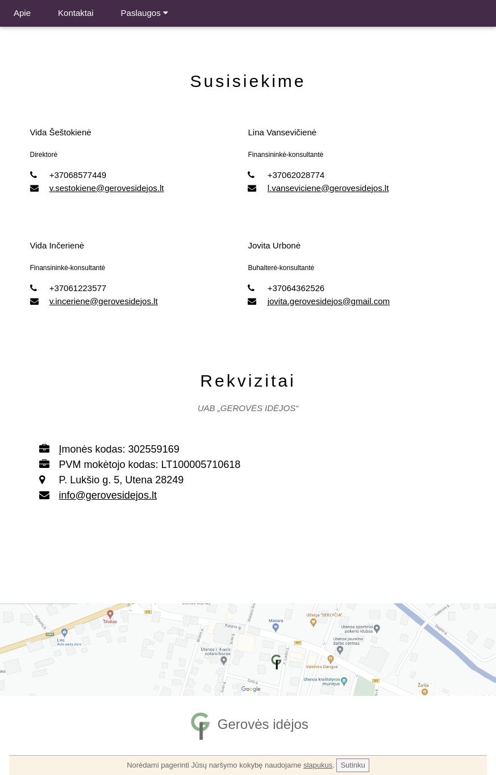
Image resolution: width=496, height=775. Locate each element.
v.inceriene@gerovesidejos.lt (103, 301)
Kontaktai (76, 13)
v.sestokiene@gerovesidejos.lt (106, 188)
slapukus (317, 765)
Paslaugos (144, 13)
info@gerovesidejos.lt (108, 495)
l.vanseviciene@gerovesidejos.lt (328, 188)
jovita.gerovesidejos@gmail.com (329, 301)
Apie (22, 13)
